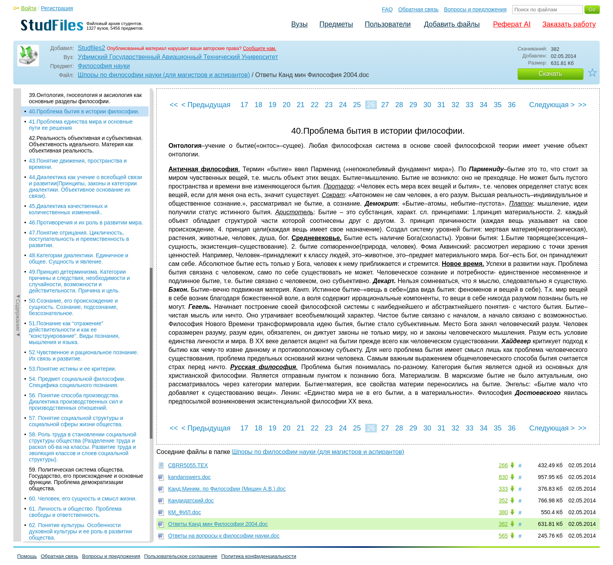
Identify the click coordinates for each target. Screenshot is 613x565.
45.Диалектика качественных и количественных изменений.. (68, 209)
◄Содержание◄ (18, 225)
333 (503, 489)
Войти (28, 8)
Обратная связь (418, 9)
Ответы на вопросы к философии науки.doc (224, 536)
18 (258, 105)
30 (427, 105)
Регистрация (57, 8)
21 (301, 105)
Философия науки (104, 66)
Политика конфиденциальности (258, 556)
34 (484, 105)
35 (498, 105)
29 (413, 105)
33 (469, 105)
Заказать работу (569, 24)
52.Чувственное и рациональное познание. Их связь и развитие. (83, 355)
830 (503, 477)
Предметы (336, 24)
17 (244, 105)
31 (441, 105)
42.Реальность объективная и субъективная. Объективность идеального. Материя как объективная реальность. (86, 144)
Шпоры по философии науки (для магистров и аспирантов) (164, 75)
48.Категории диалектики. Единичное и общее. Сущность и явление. (78, 258)
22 (315, 105)
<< (174, 105)
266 (503, 465)
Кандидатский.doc (191, 500)
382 (503, 524)
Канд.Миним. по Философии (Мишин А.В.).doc (226, 489)
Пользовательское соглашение (180, 556)
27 (385, 105)
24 (343, 105)
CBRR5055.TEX (188, 465)
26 (371, 105)
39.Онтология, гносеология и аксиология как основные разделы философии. (85, 98)
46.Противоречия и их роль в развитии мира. (86, 222)
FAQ (387, 9)
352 (503, 500)
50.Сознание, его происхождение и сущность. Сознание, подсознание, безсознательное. (73, 307)
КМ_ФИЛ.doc (184, 512)
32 (455, 105)
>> (582, 105)
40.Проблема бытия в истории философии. (84, 111)
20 (286, 105)
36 (512, 105)
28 (399, 105)
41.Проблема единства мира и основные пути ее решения (81, 124)
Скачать (550, 73)
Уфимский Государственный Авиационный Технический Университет (178, 57)
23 (329, 105)
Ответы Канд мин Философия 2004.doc (218, 524)
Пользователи (387, 24)
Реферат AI (512, 24)
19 (272, 105)
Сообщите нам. (259, 48)
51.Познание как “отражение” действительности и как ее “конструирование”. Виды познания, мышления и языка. (74, 332)
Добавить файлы (452, 24)
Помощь (27, 556)
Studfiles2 (91, 48)
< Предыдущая (206, 105)
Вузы (299, 24)
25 (357, 105)
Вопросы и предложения (475, 9)
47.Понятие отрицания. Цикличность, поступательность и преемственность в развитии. (79, 239)
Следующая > (552, 105)
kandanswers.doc (189, 477)
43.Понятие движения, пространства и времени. (78, 164)
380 (503, 512)
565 (503, 536)
